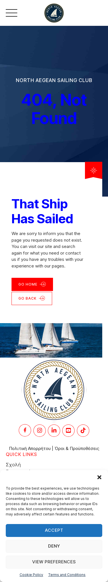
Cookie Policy (31, 575)
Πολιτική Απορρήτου (30, 448)
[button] (99, 477)
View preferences (54, 561)
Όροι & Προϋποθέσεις (76, 448)
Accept (54, 530)
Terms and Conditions (67, 575)
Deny (54, 546)
